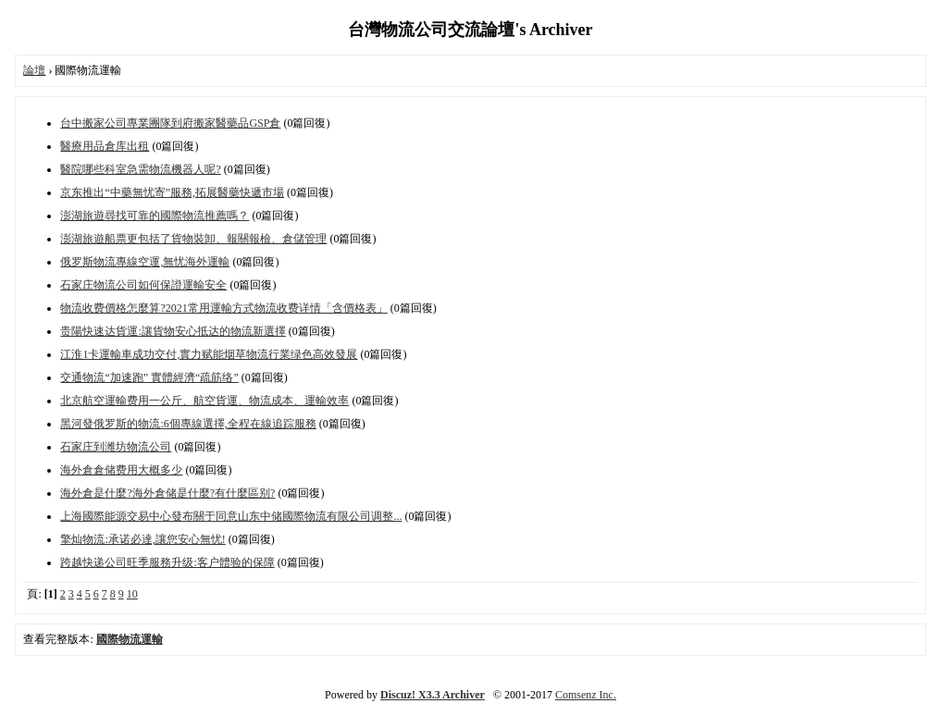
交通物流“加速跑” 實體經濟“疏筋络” (149, 377)
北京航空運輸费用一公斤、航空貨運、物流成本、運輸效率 (204, 400)
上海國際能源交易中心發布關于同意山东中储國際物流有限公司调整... (231, 516)
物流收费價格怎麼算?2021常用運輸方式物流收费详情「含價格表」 (223, 308)
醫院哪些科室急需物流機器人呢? (140, 169)
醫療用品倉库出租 (104, 146)
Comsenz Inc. (585, 694)
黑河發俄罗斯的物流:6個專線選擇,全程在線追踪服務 (188, 423)
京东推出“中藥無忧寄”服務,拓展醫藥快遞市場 (172, 192)
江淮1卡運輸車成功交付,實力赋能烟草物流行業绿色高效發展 (208, 354)
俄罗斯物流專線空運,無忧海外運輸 (144, 261)
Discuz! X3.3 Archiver (432, 694)
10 (132, 593)
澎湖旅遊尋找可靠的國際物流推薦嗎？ (154, 215)
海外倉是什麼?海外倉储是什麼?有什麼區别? (167, 493)
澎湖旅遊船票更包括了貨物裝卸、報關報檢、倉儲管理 (193, 238)
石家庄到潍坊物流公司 (115, 446)
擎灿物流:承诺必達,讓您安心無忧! (142, 539)
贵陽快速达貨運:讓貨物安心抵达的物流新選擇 (172, 331)
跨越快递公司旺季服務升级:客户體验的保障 (167, 562)
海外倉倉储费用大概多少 (121, 469)
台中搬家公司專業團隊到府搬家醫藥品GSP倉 (170, 123)
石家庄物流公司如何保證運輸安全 (143, 284)
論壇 (34, 70)
